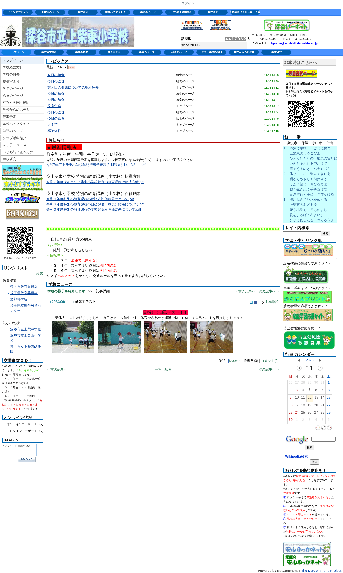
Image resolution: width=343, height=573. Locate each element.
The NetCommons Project (321, 570)
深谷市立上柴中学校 (25, 329)
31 (322, 383)
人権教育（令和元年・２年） (245, 12)
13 (316, 398)
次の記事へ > (269, 291)
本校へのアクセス (115, 12)
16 (291, 406)
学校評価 (83, 12)
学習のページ (148, 12)
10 (297, 398)
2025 (310, 360)
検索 (39, 274)
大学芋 (52, 124)
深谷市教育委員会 (24, 287)
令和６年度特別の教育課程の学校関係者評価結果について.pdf (93, 209)
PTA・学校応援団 (211, 52)
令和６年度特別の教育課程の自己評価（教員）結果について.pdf (95, 204)
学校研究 (213, 12)
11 (303, 398)
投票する (235, 361)
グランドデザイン (18, 12)
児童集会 (54, 106)
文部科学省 (18, 299)
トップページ (16, 52)
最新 (57, 67)
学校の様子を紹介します (66, 291)
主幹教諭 (272, 302)
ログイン (188, 3)
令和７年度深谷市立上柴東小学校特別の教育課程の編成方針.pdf (95, 182)
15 (329, 398)
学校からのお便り (244, 52)
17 (297, 406)
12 (310, 398)
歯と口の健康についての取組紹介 (73, 87)
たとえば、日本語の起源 (19, 450)
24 (297, 413)
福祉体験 (54, 131)
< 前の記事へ (245, 291)
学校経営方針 (49, 52)
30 (316, 383)
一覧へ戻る (163, 369)
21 (322, 406)
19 (309, 406)
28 (303, 383)
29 (309, 383)
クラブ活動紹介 (14, 138)
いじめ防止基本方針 (180, 12)
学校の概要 (81, 52)
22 (329, 406)
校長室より (114, 52)
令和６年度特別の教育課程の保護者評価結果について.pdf (90, 199)
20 (316, 406)
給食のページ (179, 52)
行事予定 (9, 117)
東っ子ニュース (14, 145)
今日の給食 (56, 75)
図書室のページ (50, 12)
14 (322, 398)
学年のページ (146, 52)
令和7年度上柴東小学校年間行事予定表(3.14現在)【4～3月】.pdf (95, 165)
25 (303, 413)
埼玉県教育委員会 (24, 293)
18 (303, 406)
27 (297, 383)
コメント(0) (270, 361)
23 (291, 413)
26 (291, 383)
